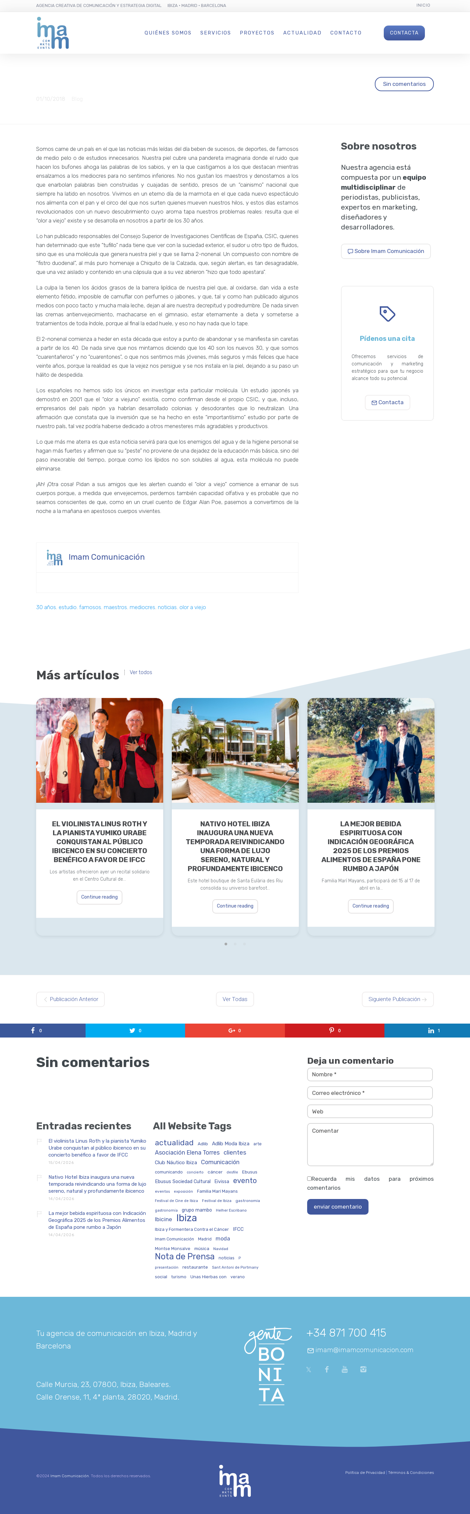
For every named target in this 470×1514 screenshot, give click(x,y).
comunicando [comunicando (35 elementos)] (169, 1172)
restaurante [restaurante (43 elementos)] (195, 1267)
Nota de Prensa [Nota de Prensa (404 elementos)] (185, 1256)
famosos (90, 607)
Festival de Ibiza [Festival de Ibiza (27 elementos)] (217, 1201)
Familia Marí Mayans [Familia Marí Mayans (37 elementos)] (217, 1191)
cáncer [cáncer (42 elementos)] (215, 1171)
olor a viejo (192, 607)
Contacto (346, 33)
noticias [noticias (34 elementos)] (227, 1258)
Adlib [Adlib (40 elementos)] (203, 1143)
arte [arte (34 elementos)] (257, 1144)
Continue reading (99, 897)
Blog (77, 99)
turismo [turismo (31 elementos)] (178, 1277)
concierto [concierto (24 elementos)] (195, 1172)
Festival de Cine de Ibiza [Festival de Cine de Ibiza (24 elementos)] (176, 1201)
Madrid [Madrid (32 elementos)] (205, 1239)
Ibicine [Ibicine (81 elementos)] (163, 1220)
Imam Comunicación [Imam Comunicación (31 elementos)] (174, 1239)
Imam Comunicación (107, 557)
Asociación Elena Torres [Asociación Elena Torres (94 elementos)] (187, 1153)
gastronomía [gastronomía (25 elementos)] (166, 1211)
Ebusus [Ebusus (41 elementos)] (249, 1171)
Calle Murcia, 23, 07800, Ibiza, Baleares (102, 1384)
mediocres (142, 607)
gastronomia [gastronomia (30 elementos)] (247, 1201)
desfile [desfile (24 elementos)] (232, 1172)
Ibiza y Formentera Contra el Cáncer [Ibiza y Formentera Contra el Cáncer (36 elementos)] (192, 1229)
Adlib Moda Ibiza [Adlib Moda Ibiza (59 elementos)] (230, 1144)
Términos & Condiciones (411, 1472)
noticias (167, 607)
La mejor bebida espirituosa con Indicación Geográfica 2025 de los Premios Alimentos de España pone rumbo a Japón (371, 846)
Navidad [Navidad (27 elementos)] (220, 1249)
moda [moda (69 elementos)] (223, 1239)
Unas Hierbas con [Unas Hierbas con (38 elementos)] (208, 1277)
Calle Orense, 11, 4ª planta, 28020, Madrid (106, 1397)
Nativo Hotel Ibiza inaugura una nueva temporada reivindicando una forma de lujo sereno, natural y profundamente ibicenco (235, 846)
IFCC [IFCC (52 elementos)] (238, 1229)
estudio (68, 607)
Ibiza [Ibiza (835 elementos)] (186, 1218)
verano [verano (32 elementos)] (238, 1277)
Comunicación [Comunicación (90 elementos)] (220, 1162)
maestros (115, 607)
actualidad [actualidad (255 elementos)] (174, 1143)
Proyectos (257, 33)
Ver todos (141, 672)
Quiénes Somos (168, 33)
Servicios (215, 33)
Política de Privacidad (365, 1472)
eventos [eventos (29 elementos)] (162, 1191)
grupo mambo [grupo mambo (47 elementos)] (197, 1210)
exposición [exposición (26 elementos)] (183, 1191)
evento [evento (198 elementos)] (245, 1181)
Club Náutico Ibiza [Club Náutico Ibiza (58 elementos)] (176, 1163)
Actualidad (302, 33)
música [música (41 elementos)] (201, 1248)
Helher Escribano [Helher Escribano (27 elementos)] (231, 1210)
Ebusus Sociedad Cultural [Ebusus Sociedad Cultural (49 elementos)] (183, 1181)
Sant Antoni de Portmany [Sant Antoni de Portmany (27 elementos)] (235, 1267)
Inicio (424, 5)
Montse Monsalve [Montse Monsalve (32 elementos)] (172, 1248)
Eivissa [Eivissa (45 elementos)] (222, 1181)
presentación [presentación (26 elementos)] (166, 1267)
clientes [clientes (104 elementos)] (235, 1153)
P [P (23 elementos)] (239, 1258)
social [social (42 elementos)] (161, 1276)
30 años (46, 607)
